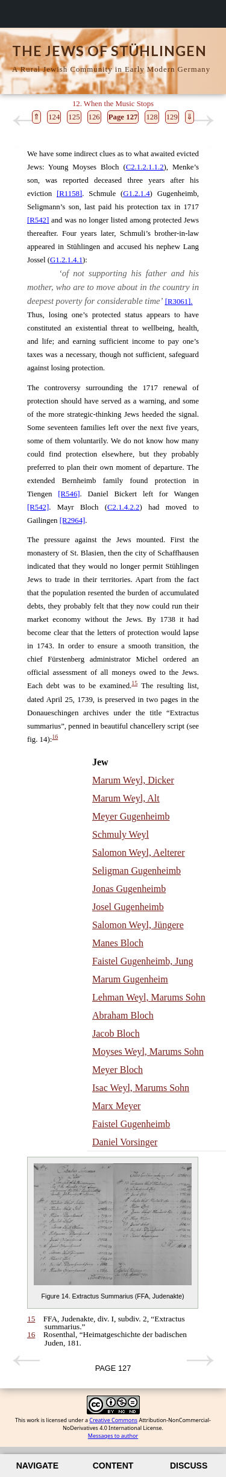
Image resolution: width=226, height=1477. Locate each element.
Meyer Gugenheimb (130, 816)
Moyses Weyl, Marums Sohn (148, 1051)
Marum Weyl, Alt (126, 798)
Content (113, 1465)
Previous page (26, 120)
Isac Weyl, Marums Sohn (140, 1088)
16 (55, 736)
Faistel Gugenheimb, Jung (142, 961)
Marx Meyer (116, 1106)
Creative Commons (113, 1420)
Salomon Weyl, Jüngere (138, 925)
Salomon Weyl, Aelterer (138, 852)
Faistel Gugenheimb (131, 1124)
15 (134, 683)
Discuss (188, 1465)
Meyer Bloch (117, 1069)
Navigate (37, 1465)
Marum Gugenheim (130, 979)
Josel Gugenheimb (128, 907)
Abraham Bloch (123, 1015)
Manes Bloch (117, 943)
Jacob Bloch (116, 1033)
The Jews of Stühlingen (109, 50)
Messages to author (113, 1436)
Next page (200, 120)
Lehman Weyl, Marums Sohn (149, 997)
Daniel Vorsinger (124, 1142)
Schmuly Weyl (120, 834)
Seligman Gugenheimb (136, 870)
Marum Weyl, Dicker (133, 780)
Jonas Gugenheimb (129, 889)
